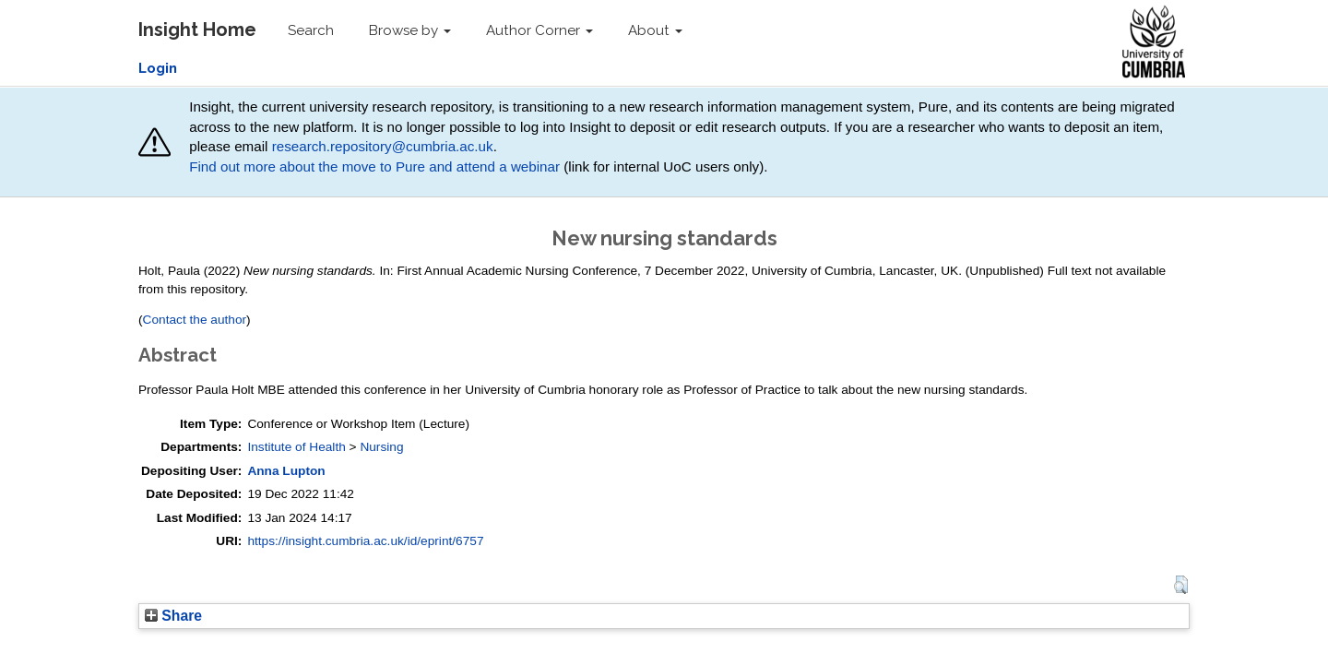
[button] (1181, 585)
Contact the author (195, 320)
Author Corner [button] (539, 30)
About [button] (655, 30)
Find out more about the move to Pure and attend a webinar (374, 166)
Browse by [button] (410, 30)
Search (311, 30)
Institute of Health (296, 447)
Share (173, 615)
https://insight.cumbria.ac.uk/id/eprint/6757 (365, 541)
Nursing (381, 447)
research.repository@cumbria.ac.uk (382, 146)
